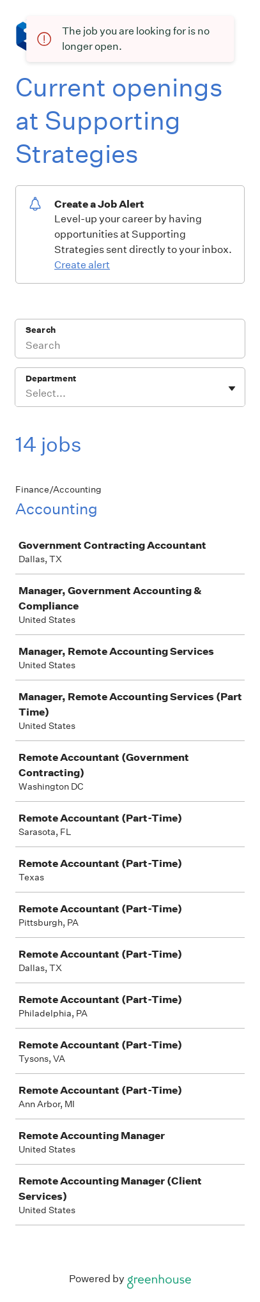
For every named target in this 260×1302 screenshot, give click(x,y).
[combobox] (26, 394)
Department (51, 378)
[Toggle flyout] (232, 388)
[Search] (130, 347)
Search (41, 330)
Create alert (82, 265)
